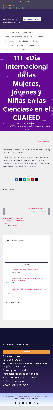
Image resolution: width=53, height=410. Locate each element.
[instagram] (13, 8)
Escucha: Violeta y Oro (8, 5)
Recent (26, 265)
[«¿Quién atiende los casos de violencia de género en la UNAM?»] (8, 289)
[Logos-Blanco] (12, 11)
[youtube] (10, 8)
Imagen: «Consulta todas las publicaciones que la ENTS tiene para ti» (14, 220)
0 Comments (17, 225)
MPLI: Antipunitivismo (35, 209)
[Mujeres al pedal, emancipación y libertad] (8, 270)
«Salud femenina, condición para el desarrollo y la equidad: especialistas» (27, 279)
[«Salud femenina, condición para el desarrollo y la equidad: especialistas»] (8, 279)
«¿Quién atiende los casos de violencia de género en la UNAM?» (29, 290)
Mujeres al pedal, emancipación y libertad (25, 270)
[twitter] (6, 8)
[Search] (25, 19)
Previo (39, 141)
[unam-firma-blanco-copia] (8, 332)
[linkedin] (23, 8)
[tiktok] (20, 8)
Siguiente (46, 141)
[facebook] (3, 8)
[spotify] (16, 8)
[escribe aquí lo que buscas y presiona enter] (32, 19)
